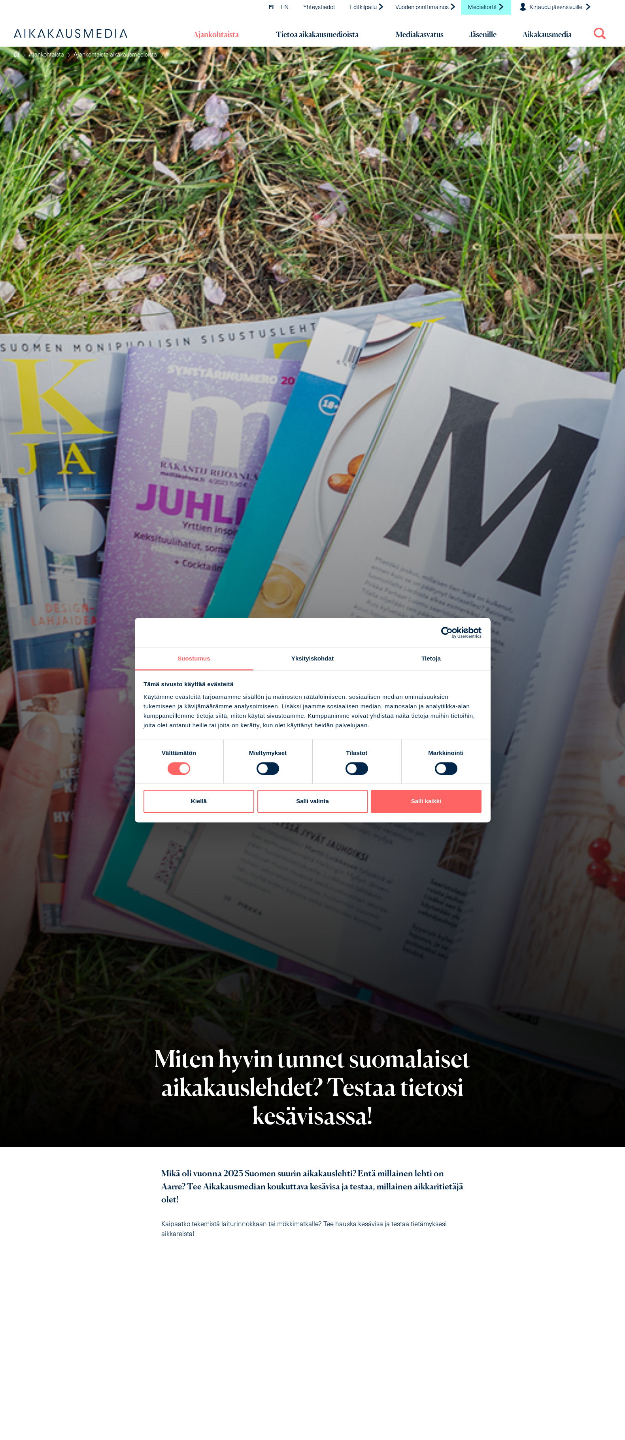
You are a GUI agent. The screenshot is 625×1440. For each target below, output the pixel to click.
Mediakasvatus (420, 34)
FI (271, 8)
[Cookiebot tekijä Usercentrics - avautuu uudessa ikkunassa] (446, 632)
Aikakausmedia (547, 34)
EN (285, 8)
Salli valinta (312, 801)
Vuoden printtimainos (425, 8)
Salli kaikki (426, 801)
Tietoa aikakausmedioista (317, 34)
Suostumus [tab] (193, 658)
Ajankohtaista (216, 34)
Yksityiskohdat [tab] (312, 658)
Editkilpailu (367, 8)
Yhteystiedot (319, 8)
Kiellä (199, 801)
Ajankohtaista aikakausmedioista (115, 55)
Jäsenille (483, 34)
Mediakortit (486, 8)
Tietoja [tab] (431, 658)
